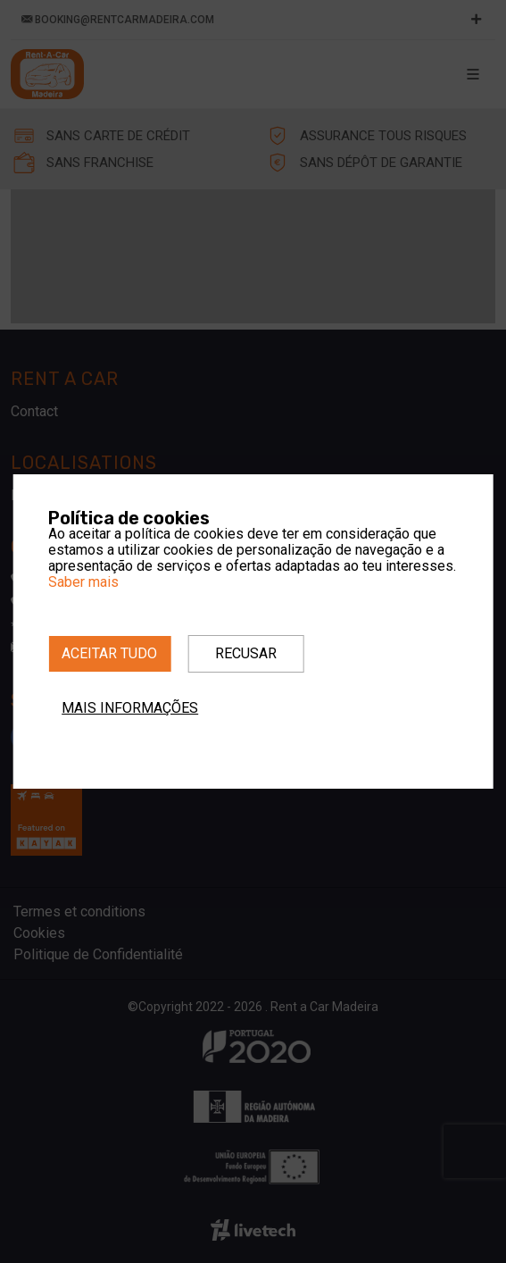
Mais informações (130, 707)
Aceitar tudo (109, 653)
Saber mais (83, 581)
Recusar (246, 653)
